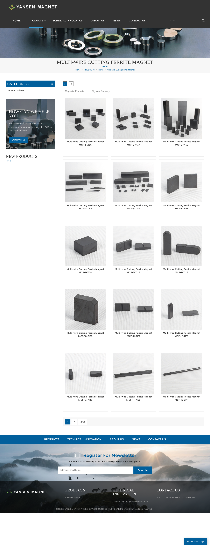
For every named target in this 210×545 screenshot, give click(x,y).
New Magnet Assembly (123, 517)
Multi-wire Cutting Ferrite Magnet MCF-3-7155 (181, 143)
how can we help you (29, 174)
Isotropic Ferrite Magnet (21, 136)
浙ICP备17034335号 (125, 541)
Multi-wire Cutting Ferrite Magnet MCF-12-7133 (181, 335)
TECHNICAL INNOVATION (67, 20)
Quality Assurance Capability (126, 522)
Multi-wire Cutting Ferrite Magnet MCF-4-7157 (85, 207)
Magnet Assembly (16, 147)
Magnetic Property (74, 91)
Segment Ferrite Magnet (21, 101)
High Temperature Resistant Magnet (26, 152)
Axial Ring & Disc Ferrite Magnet (25, 113)
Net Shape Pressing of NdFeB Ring (129, 512)
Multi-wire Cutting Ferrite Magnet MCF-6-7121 (181, 207)
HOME (17, 20)
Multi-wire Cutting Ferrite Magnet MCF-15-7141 (181, 398)
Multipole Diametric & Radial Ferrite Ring (29, 130)
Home (78, 70)
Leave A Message (195, 541)
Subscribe (143, 470)
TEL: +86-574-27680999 (174, 512)
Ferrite (101, 70)
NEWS (117, 20)
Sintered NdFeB (15, 90)
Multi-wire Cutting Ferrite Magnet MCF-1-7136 (85, 143)
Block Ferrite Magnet (19, 107)
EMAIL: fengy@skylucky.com (176, 506)
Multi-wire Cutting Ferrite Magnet (121, 70)
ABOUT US (98, 20)
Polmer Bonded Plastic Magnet (23, 141)
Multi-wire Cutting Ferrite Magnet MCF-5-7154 (133, 207)
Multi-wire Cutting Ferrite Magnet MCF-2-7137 (133, 143)
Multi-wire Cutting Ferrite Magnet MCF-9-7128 (181, 271)
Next (82, 422)
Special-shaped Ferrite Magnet (24, 118)
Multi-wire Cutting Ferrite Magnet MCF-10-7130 (85, 335)
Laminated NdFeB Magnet (125, 507)
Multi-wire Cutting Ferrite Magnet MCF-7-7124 (85, 271)
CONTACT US (137, 20)
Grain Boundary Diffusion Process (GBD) (131, 501)
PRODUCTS (36, 20)
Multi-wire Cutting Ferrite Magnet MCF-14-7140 (133, 398)
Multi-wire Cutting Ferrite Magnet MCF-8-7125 (133, 271)
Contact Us (18, 200)
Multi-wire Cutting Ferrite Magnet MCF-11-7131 (133, 335)
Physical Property (101, 91)
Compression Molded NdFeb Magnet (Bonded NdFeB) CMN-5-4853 (37, 232)
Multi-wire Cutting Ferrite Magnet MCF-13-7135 (85, 398)
